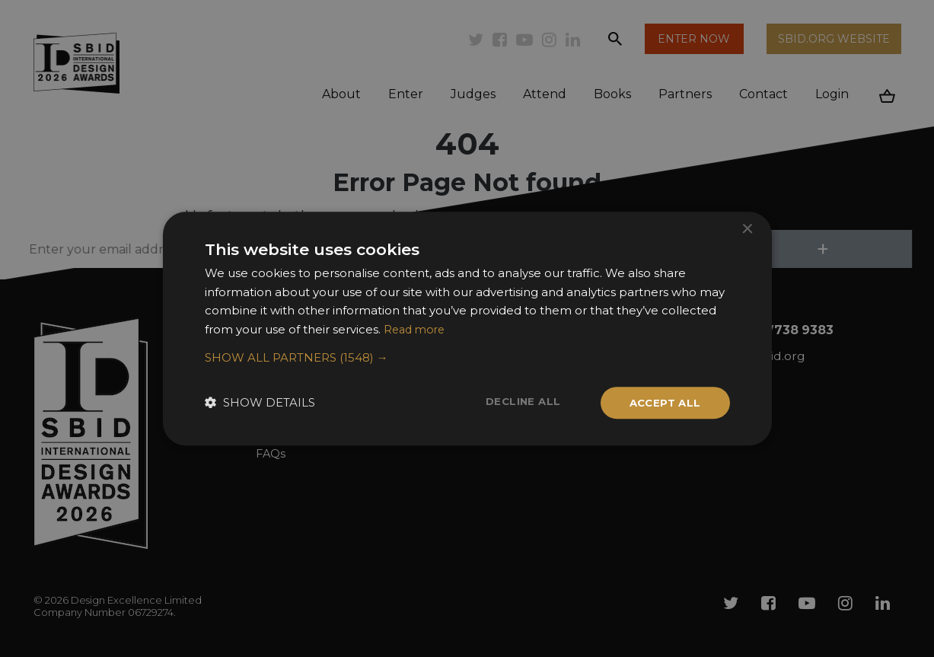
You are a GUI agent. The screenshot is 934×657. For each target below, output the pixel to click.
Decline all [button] (517, 402)
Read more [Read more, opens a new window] (416, 328)
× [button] (747, 228)
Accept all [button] (663, 403)
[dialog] (467, 328)
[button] (467, 357)
